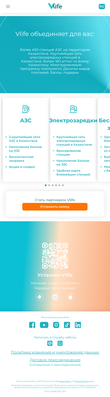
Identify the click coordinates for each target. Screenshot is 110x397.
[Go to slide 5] (59, 185)
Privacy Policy (65, 381)
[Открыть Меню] (8, 6)
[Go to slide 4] (56, 185)
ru (102, 6)
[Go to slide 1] (46, 185)
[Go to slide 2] (49, 185)
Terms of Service (82, 381)
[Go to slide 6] (63, 185)
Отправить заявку (55, 206)
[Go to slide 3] (53, 185)
